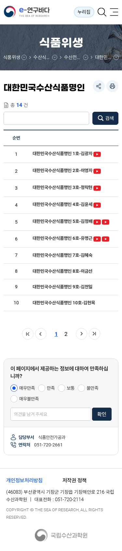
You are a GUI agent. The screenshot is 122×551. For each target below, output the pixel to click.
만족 (51, 388)
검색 (109, 118)
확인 (101, 414)
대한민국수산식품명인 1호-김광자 (62, 153)
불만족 (92, 388)
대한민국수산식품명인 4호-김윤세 (62, 204)
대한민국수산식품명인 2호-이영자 (62, 170)
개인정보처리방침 (24, 480)
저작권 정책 (74, 480)
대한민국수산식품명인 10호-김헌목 (64, 302)
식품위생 (11, 57)
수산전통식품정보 (76, 57)
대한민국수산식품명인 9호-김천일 (62, 286)
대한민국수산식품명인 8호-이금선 (62, 271)
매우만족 (27, 388)
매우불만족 (29, 398)
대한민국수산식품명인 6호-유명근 (62, 238)
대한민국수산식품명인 (107, 57)
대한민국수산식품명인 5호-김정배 (62, 221)
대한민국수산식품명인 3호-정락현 (62, 187)
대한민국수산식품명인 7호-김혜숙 (62, 255)
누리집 (84, 12)
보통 (71, 388)
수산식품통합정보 (45, 57)
